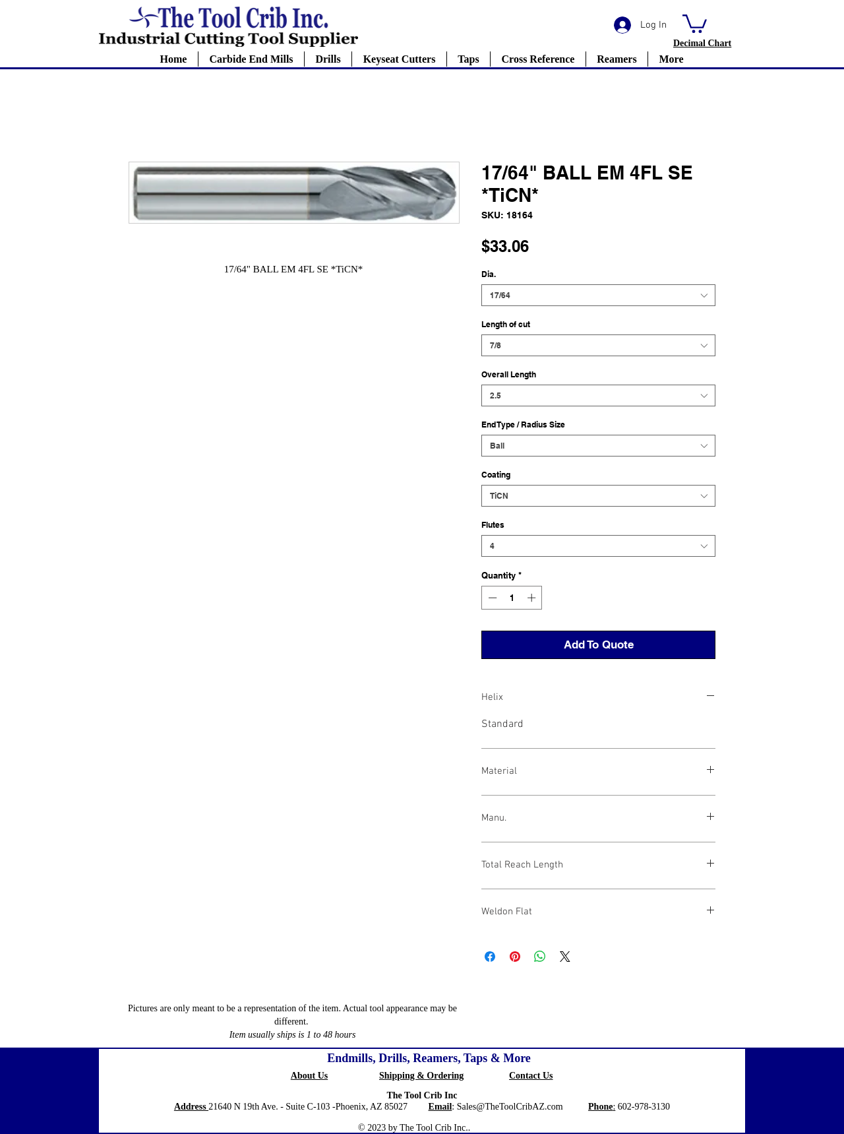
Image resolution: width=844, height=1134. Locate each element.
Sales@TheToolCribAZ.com (510, 1107)
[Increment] (533, 597)
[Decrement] (491, 597)
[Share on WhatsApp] (540, 956)
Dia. (488, 274)
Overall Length (508, 374)
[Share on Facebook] (490, 956)
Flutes (492, 525)
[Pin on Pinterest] (515, 956)
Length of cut (505, 324)
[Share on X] (565, 956)
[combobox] (598, 295)
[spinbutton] (512, 597)
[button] (694, 23)
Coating (495, 475)
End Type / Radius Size (523, 424)
